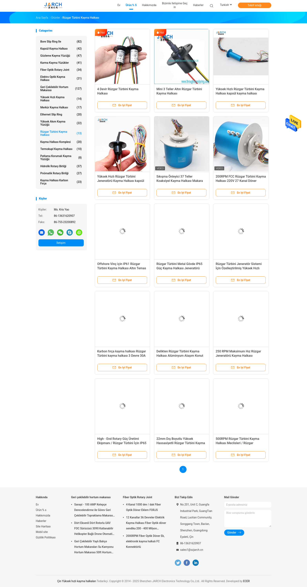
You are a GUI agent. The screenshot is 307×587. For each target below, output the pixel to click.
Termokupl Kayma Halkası (61, 149)
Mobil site (42, 531)
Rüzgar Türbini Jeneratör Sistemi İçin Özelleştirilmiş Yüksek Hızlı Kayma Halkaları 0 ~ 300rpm (239, 268)
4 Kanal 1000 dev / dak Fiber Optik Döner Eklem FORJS (143, 507)
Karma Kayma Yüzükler (61, 63)
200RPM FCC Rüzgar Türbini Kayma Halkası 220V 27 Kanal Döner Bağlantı (241, 181)
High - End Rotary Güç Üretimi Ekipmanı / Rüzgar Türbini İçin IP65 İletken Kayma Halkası (122, 443)
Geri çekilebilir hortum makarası (61, 88)
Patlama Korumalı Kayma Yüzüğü (61, 157)
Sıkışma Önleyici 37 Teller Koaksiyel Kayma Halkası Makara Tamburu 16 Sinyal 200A (180, 181)
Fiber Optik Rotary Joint (61, 70)
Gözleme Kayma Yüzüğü (61, 56)
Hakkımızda (43, 515)
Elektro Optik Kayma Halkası (61, 78)
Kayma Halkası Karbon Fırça (61, 182)
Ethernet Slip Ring (61, 114)
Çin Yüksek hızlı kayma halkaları (76, 581)
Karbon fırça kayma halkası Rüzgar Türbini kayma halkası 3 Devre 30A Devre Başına (121, 355)
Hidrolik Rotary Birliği (61, 166)
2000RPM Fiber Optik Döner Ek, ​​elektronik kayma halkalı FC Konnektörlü (145, 541)
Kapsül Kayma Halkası (61, 49)
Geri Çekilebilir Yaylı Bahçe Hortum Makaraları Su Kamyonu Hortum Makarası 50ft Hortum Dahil (94, 547)
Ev (37, 504)
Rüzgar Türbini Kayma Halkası (61, 133)
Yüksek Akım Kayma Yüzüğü (61, 123)
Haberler (41, 521)
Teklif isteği (254, 5)
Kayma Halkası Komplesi (61, 142)
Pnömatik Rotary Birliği (61, 173)
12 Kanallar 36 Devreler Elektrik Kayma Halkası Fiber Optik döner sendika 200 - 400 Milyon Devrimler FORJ (146, 523)
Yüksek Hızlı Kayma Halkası (61, 99)
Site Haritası (43, 526)
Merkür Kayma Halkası (61, 107)
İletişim (61, 242)
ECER (246, 581)
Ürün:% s (41, 510)
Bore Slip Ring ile (61, 42)
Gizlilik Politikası (46, 537)
